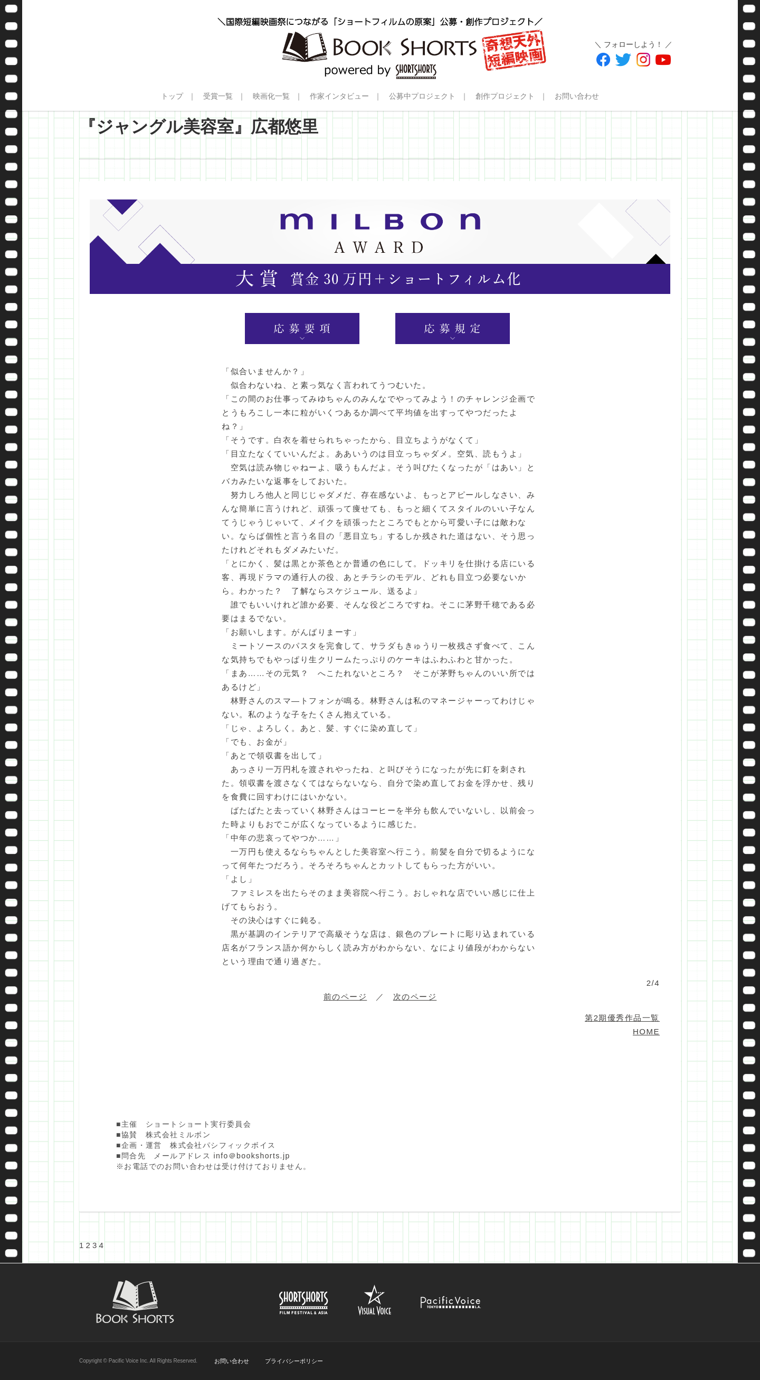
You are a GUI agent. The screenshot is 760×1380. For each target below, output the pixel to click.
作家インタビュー (339, 96)
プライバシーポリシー (294, 1361)
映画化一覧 (271, 96)
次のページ (415, 996)
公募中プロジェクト (422, 96)
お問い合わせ (577, 96)
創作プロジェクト (505, 96)
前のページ (345, 996)
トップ (172, 96)
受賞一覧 (218, 96)
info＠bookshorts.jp (252, 1155)
